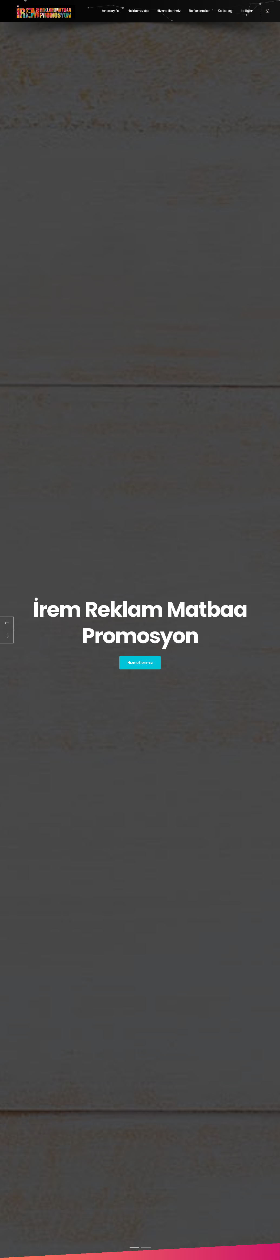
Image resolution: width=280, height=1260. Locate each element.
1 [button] (134, 1247)
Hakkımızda (138, 10)
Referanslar (199, 10)
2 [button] (146, 1247)
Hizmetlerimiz (169, 10)
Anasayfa (110, 10)
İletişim (247, 10)
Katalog (225, 10)
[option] (140, 630)
